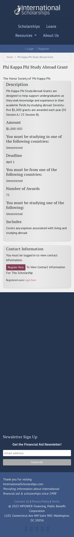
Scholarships (29, 26)
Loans (51, 26)
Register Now (16, 267)
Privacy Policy (40, 501)
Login (29, 49)
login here (30, 280)
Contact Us (21, 501)
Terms (56, 501)
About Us (51, 35)
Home (9, 57)
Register (42, 49)
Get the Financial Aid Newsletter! (37, 444)
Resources (24, 35)
